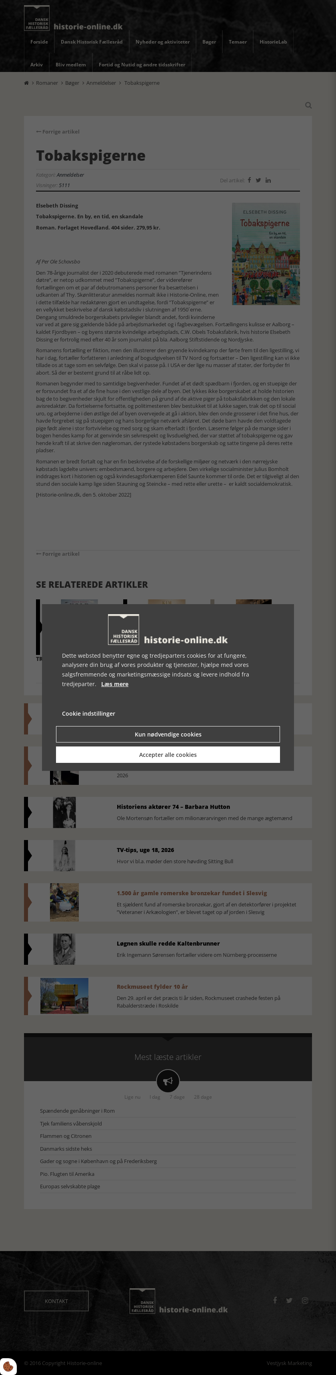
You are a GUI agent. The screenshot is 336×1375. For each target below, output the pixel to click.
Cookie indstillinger (88, 713)
